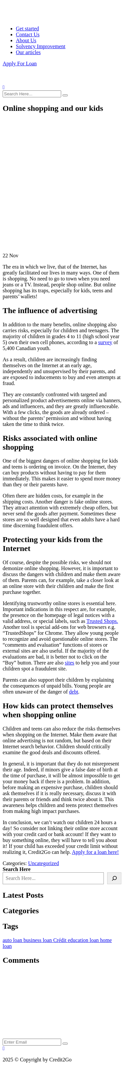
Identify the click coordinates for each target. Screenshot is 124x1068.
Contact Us (28, 34)
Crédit (60, 940)
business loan (38, 940)
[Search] (114, 878)
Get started (27, 28)
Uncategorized (43, 863)
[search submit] (65, 95)
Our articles (28, 52)
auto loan (13, 940)
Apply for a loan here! (95, 852)
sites (69, 662)
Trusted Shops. (102, 621)
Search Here (16, 869)
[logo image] (27, 81)
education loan (84, 940)
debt (73, 692)
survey (105, 342)
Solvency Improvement (40, 46)
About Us (26, 40)
